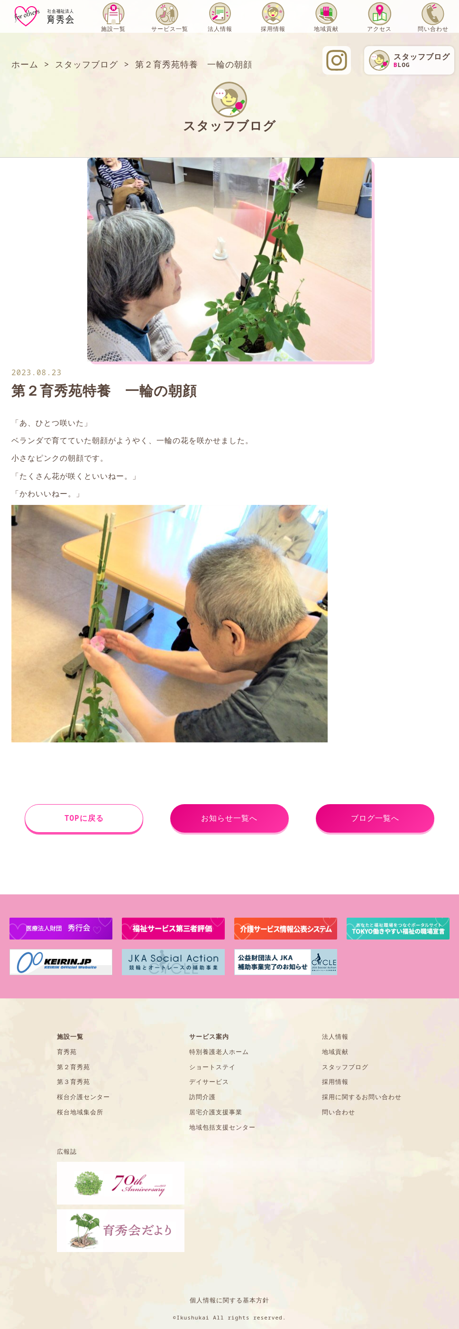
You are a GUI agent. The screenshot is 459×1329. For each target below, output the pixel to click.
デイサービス (209, 1081)
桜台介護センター (83, 1096)
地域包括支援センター (222, 1127)
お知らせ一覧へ (229, 818)
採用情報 (273, 29)
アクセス (379, 29)
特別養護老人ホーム (219, 1051)
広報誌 (67, 1151)
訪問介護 (202, 1096)
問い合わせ (433, 29)
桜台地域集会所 (80, 1112)
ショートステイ (212, 1067)
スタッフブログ (345, 1067)
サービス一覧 (169, 29)
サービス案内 (209, 1036)
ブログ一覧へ (375, 818)
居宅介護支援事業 (215, 1112)
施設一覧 (113, 29)
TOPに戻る (84, 818)
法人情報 (220, 29)
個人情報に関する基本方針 (229, 1300)
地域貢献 (326, 29)
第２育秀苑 (73, 1067)
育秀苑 (67, 1051)
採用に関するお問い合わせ (362, 1096)
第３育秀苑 (73, 1081)
